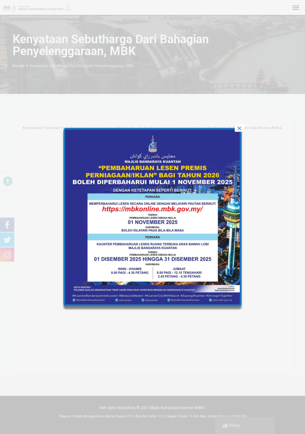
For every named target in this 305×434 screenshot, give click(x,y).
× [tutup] (239, 128)
